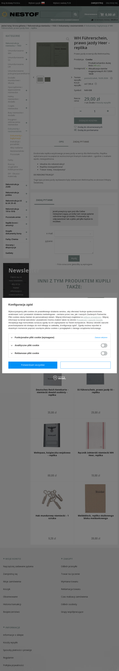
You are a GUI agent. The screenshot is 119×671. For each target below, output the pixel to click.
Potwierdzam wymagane (33, 364)
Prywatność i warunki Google (90, 320)
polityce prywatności (92, 317)
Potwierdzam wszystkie (86, 364)
